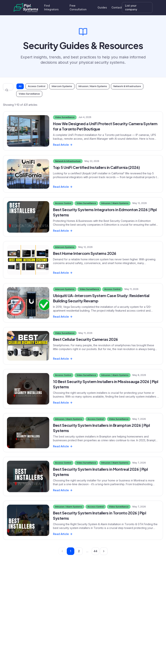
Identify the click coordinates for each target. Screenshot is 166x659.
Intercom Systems (62, 86)
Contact (116, 7)
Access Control (36, 86)
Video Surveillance (29, 93)
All (20, 86)
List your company (131, 7)
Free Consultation (78, 7)
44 (95, 551)
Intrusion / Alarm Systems (92, 86)
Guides (102, 7)
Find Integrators (51, 7)
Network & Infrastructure (127, 86)
